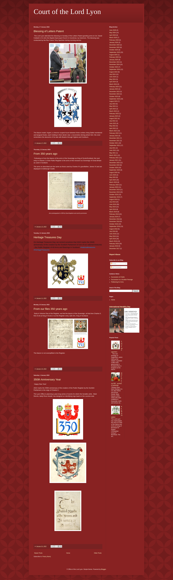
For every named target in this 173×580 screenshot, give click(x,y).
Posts (113, 263)
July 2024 (112, 74)
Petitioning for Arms (117, 282)
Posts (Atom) (46, 556)
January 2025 (113, 60)
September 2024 (114, 69)
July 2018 (112, 231)
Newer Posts (38, 553)
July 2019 (112, 202)
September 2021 (114, 145)
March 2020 (113, 182)
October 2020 (113, 167)
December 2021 (114, 138)
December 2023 (114, 91)
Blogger (103, 569)
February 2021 (114, 158)
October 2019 (113, 194)
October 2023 (113, 96)
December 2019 (114, 189)
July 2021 (112, 148)
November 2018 (114, 221)
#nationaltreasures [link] (87, 247)
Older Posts (98, 553)
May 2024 (112, 79)
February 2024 (114, 86)
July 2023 (112, 104)
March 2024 (113, 84)
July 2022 (112, 121)
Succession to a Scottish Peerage (122, 279)
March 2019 (113, 212)
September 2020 (114, 170)
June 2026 (112, 30)
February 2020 (114, 185)
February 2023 (114, 113)
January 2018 (113, 246)
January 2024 (113, 89)
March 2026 (113, 37)
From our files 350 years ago (50, 308)
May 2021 (112, 153)
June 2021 (112, 150)
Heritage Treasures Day (48, 237)
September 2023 (114, 99)
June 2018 (112, 234)
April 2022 (112, 128)
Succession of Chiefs (118, 277)
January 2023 (113, 116)
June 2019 (112, 204)
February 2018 (114, 243)
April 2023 (112, 109)
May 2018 (112, 236)
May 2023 (112, 106)
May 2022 (112, 126)
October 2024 (113, 67)
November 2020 (114, 165)
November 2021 (114, 140)
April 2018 (112, 239)
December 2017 (114, 248)
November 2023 (114, 94)
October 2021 (113, 143)
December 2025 (114, 45)
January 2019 (113, 217)
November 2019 (114, 192)
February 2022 (114, 133)
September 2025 (114, 52)
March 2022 (113, 131)
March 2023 (113, 111)
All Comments (116, 267)
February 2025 (114, 57)
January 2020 (113, 187)
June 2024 (112, 77)
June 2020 (112, 175)
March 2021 (113, 155)
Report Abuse (114, 254)
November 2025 (114, 47)
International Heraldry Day (119, 307)
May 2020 (112, 177)
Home (68, 553)
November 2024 (114, 64)
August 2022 (113, 118)
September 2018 (114, 226)
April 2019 (112, 209)
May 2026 (112, 32)
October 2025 (113, 50)
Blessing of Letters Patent (49, 31)
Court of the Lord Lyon (67, 12)
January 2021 (113, 160)
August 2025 (113, 55)
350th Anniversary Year (47, 379)
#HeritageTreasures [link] (41, 250)
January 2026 (113, 42)
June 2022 (112, 123)
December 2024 (114, 62)
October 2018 (113, 224)
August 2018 (113, 229)
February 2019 (114, 214)
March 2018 (113, 241)
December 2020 (114, 162)
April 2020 (112, 180)
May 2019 (112, 207)
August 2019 (113, 199)
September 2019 (114, 197)
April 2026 (112, 35)
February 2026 (114, 40)
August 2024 (113, 72)
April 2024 (112, 82)
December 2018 (114, 219)
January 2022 (113, 136)
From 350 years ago (45, 153)
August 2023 (113, 101)
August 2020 (113, 172)
